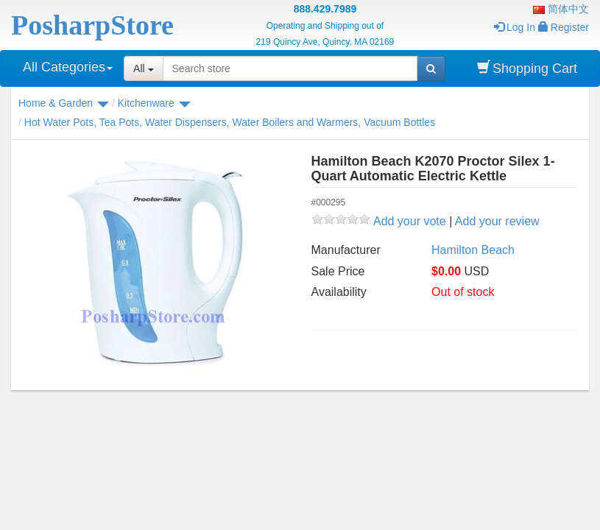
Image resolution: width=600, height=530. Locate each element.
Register (563, 27)
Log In (514, 27)
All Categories (68, 67)
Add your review (497, 221)
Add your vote (409, 221)
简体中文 (561, 9)
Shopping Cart (527, 68)
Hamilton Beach (473, 250)
